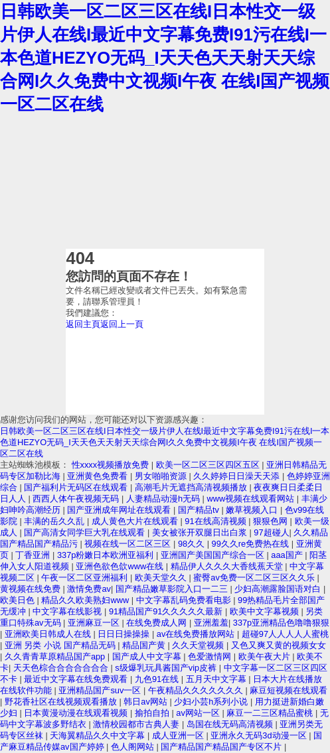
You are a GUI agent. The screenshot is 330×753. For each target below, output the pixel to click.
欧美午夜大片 (265, 656)
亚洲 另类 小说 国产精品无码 (61, 645)
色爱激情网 (211, 656)
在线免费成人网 (157, 623)
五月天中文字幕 (217, 679)
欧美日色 (18, 600)
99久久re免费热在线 (251, 544)
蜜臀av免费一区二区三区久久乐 (255, 577)
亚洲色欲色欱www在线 (120, 566)
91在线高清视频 (216, 521)
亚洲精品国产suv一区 (100, 690)
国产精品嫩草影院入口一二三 (173, 589)
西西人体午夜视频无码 (77, 499)
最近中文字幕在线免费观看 (77, 679)
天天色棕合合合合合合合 (62, 668)
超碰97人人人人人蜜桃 (285, 634)
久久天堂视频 (199, 645)
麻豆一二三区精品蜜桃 (270, 713)
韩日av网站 (146, 702)
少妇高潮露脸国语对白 (278, 589)
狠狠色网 (271, 521)
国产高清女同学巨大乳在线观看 (85, 532)
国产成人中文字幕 (148, 656)
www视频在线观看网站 (251, 499)
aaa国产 (288, 555)
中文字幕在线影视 (68, 611)
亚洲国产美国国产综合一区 (214, 555)
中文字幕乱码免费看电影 (185, 600)
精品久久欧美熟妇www (86, 600)
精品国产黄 (145, 645)
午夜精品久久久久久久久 (197, 690)
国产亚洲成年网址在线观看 (120, 510)
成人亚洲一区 (179, 735)
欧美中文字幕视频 (265, 611)
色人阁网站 (134, 747)
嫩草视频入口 (253, 510)
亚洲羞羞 (211, 623)
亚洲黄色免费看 (98, 476)
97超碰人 (271, 532)
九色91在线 (158, 679)
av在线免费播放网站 (197, 634)
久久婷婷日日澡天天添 (237, 476)
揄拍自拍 (153, 713)
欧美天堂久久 (162, 577)
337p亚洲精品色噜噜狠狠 (281, 623)
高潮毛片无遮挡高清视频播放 (192, 487)
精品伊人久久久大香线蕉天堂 (228, 566)
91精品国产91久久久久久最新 (167, 611)
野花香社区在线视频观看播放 (62, 702)
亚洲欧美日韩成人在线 (49, 634)
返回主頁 (83, 324)
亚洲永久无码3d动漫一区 (259, 735)
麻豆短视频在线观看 (288, 690)
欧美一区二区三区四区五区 (209, 465)
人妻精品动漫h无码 (164, 499)
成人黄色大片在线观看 (136, 521)
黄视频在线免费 (31, 589)
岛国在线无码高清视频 (231, 724)
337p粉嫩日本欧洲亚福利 (106, 555)
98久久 (192, 544)
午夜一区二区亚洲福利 (85, 577)
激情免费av (89, 589)
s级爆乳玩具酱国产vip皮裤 (166, 668)
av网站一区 (199, 713)
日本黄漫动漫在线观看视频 (77, 713)
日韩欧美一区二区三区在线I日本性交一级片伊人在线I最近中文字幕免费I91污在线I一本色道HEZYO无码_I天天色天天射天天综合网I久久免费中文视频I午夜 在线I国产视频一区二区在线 (164, 57)
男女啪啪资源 (162, 476)
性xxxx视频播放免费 (111, 465)
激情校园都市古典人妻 (137, 724)
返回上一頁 (121, 324)
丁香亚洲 (33, 555)
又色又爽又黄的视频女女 (278, 645)
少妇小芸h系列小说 (212, 702)
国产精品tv (200, 510)
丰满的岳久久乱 (55, 521)
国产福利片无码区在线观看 (77, 487)
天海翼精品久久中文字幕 (98, 735)
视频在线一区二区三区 (128, 544)
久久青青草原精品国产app (56, 656)
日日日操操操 (125, 634)
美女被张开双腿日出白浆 (201, 532)
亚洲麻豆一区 (95, 623)
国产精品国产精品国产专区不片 (222, 747)
